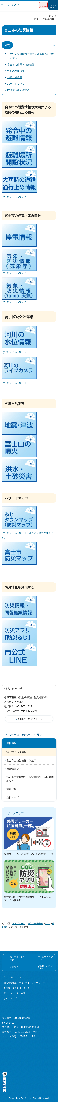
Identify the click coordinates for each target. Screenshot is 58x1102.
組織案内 (14, 967)
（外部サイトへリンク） (15, 197)
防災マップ (12, 797)
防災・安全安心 (35, 923)
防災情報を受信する (18, 90)
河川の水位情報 (16, 71)
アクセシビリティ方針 (14, 993)
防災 (47, 923)
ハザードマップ (16, 84)
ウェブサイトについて (14, 977)
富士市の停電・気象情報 (20, 64)
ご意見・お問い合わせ (45, 967)
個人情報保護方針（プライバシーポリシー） (25, 982)
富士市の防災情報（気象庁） (22, 760)
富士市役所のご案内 (17, 958)
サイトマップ (10, 998)
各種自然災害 (14, 77)
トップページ (18, 923)
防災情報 (11, 743)
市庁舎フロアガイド (45, 958)
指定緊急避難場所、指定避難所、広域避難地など (30, 779)
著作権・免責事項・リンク (17, 988)
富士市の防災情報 (16, 752)
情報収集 (11, 789)
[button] (43, 5)
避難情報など (13, 768)
